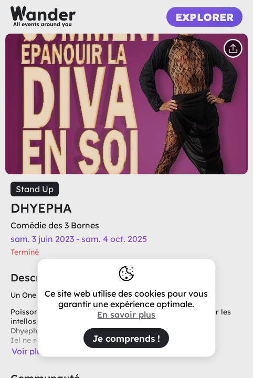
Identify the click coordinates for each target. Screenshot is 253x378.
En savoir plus (126, 314)
